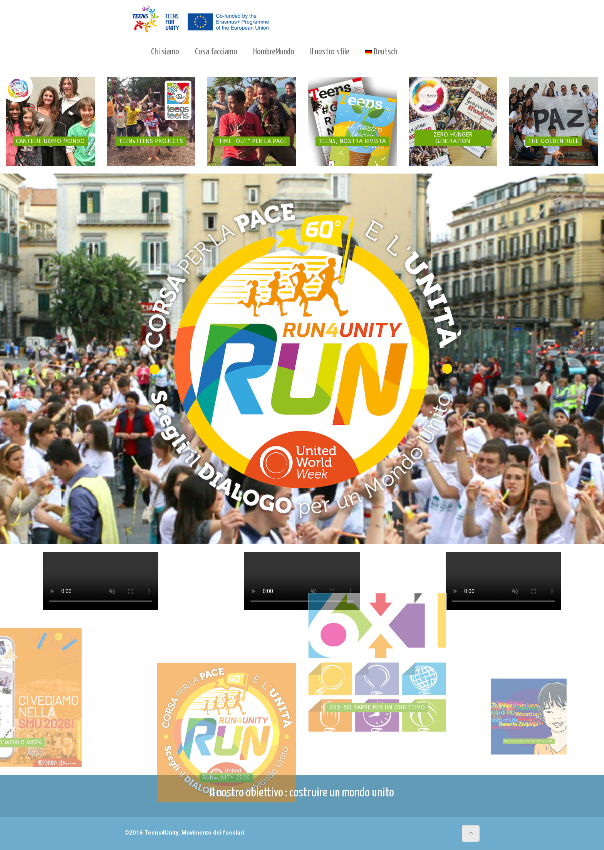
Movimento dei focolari (212, 832)
